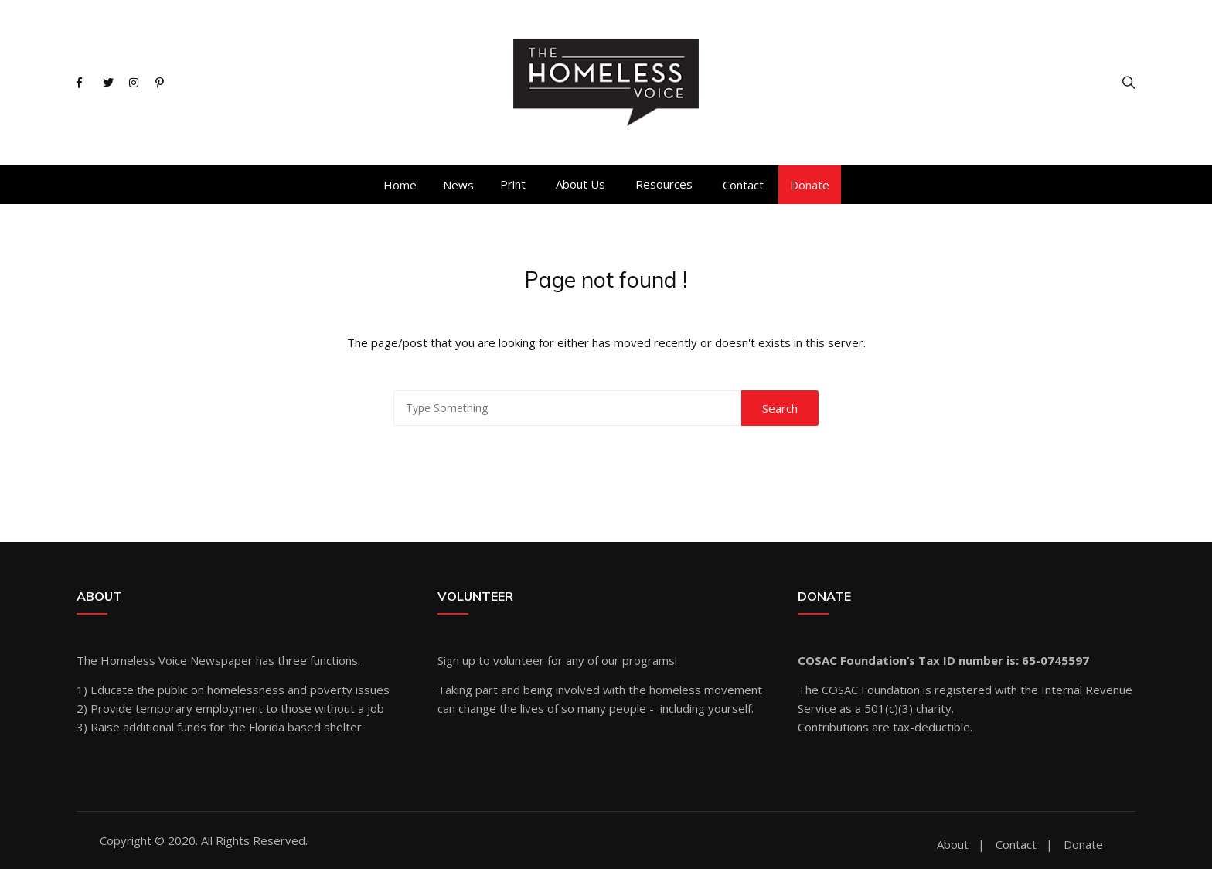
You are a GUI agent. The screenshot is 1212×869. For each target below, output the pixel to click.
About (953, 844)
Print (513, 184)
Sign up (456, 660)
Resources (664, 184)
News (458, 185)
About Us (580, 184)
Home (400, 185)
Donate (809, 185)
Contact (743, 185)
